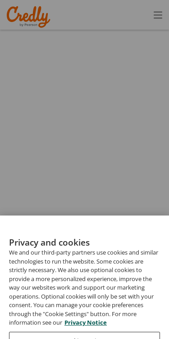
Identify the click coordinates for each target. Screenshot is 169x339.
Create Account (79, 15)
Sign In (142, 14)
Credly (30, 17)
